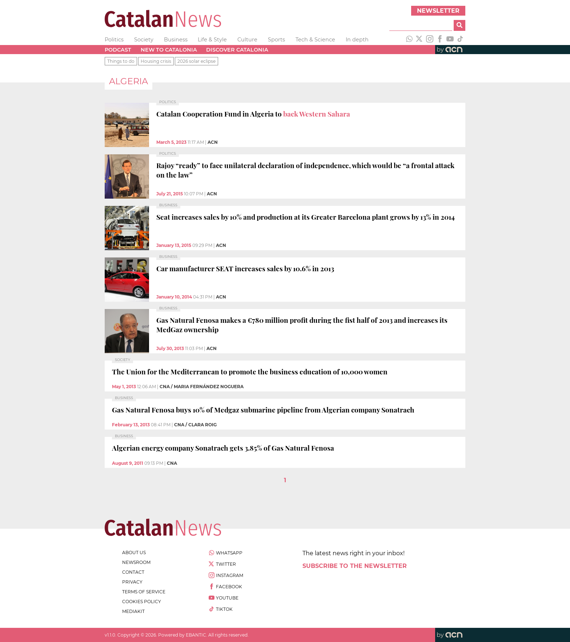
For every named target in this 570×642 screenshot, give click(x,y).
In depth (357, 39)
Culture (247, 39)
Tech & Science (315, 39)
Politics (114, 39)
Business (176, 39)
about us (134, 552)
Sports (276, 39)
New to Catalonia (169, 49)
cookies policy (141, 601)
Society (143, 39)
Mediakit (133, 611)
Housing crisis (156, 61)
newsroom (136, 562)
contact (133, 572)
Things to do (121, 61)
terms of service (143, 591)
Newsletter (438, 10)
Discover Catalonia (237, 49)
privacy (132, 582)
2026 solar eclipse (196, 61)
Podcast (118, 49)
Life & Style (212, 39)
